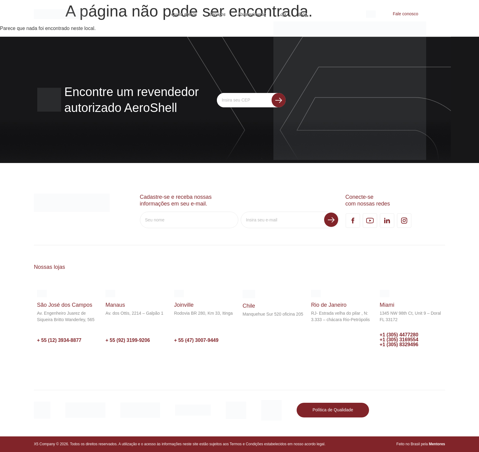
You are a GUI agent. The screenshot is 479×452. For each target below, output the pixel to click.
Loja (283, 14)
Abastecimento (252, 14)
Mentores (437, 444)
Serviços (217, 14)
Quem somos (184, 14)
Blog (303, 14)
